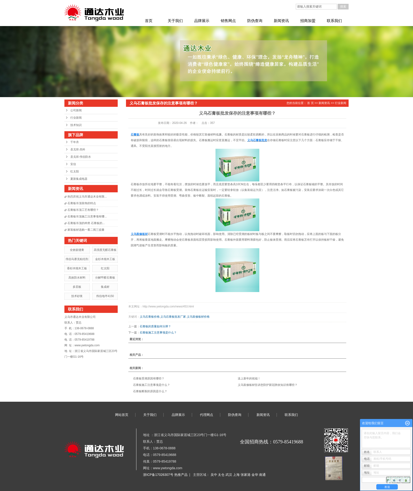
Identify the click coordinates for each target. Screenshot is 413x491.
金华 (255, 475)
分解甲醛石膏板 (105, 277)
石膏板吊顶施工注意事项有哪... (87, 216)
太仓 (221, 475)
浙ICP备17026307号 (158, 475)
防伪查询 (254, 21)
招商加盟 (307, 21)
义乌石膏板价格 (150, 316)
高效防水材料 (76, 277)
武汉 (229, 475)
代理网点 (206, 415)
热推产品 (181, 475)
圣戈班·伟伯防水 (80, 156)
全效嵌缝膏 (77, 250)
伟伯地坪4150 (105, 296)
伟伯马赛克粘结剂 (77, 259)
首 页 (310, 103)
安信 (73, 164)
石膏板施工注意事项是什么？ (158, 332)
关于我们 (175, 21)
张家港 (246, 475)
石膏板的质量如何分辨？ (155, 326)
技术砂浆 (77, 296)
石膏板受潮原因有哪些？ (148, 378)
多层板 (77, 286)
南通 (262, 475)
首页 (149, 21)
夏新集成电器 (78, 178)
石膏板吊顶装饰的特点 (81, 203)
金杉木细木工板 (105, 259)
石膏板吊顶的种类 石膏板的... (86, 223)
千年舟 (74, 142)
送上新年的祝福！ (249, 378)
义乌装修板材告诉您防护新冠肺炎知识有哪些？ (267, 385)
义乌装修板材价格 (198, 316)
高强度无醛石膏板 (105, 250)
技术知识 (76, 125)
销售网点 (228, 21)
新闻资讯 (281, 21)
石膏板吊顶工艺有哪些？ (83, 210)
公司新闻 (76, 110)
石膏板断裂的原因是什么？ (150, 391)
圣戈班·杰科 (77, 149)
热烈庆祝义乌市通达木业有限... (87, 196)
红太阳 (74, 171)
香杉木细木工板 (77, 268)
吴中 (214, 475)
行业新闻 (76, 117)
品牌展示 (201, 21)
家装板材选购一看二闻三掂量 (85, 229)
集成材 (105, 286)
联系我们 (334, 21)
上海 (237, 475)
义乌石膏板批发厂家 (173, 316)
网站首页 (121, 415)
